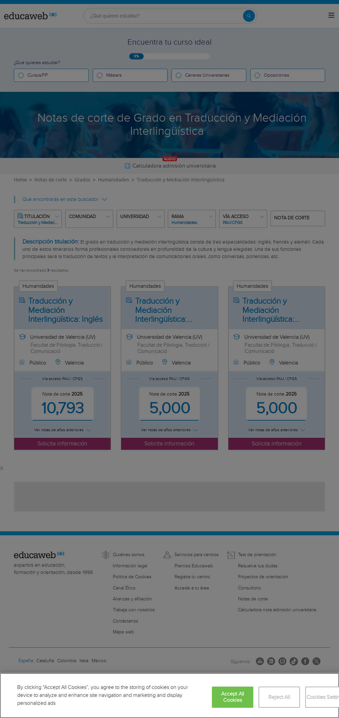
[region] (169, 695)
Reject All (279, 697)
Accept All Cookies (232, 697)
